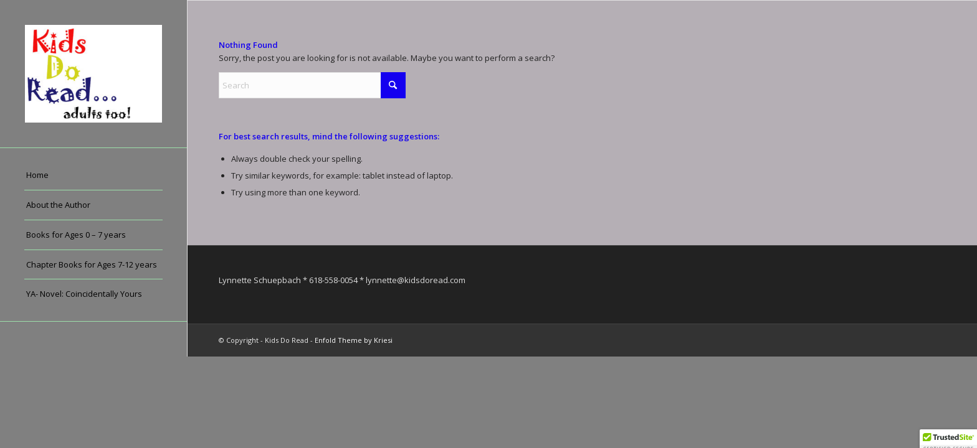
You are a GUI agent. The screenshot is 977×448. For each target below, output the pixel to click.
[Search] (312, 85)
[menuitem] (93, 175)
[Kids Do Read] (93, 74)
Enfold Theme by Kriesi (354, 340)
